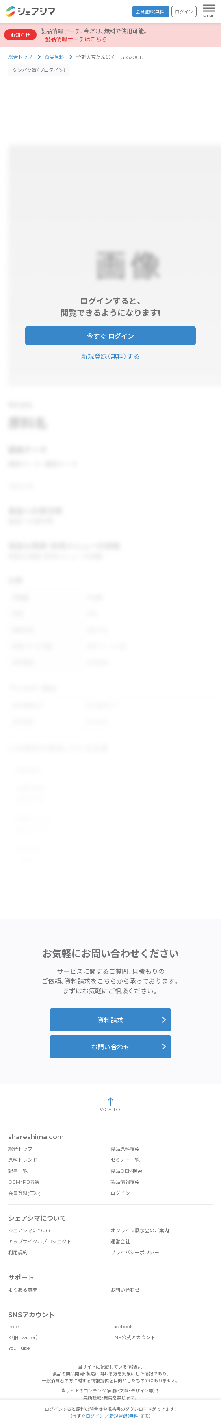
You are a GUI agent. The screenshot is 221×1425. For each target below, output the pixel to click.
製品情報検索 (125, 1170)
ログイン (184, 12)
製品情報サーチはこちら (76, 39)
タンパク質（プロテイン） (39, 70)
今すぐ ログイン (110, 333)
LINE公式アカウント (133, 1325)
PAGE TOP (111, 1092)
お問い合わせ (110, 1035)
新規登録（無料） (124, 1416)
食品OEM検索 (126, 1159)
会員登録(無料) (151, 12)
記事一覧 (18, 1159)
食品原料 (54, 57)
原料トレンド (22, 1148)
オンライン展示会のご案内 (139, 1218)
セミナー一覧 (125, 1148)
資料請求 (111, 1008)
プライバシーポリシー (134, 1240)
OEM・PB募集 (24, 1170)
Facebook (121, 1314)
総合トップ (20, 57)
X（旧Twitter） (23, 1325)
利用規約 (18, 1240)
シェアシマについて (30, 1218)
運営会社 (120, 1229)
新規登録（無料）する (110, 354)
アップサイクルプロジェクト (40, 1229)
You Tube (19, 1336)
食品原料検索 (125, 1137)
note (13, 1314)
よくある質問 (22, 1278)
